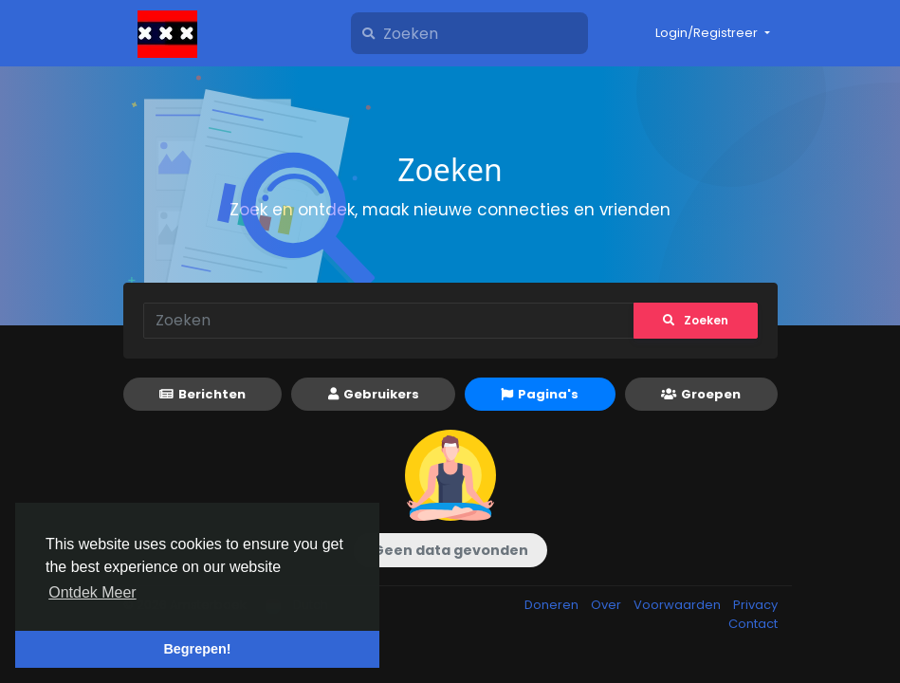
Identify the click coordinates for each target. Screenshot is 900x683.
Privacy (755, 605)
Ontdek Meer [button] (92, 592)
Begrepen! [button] (196, 648)
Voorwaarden (679, 605)
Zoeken (695, 320)
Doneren (552, 605)
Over (607, 605)
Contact (753, 624)
